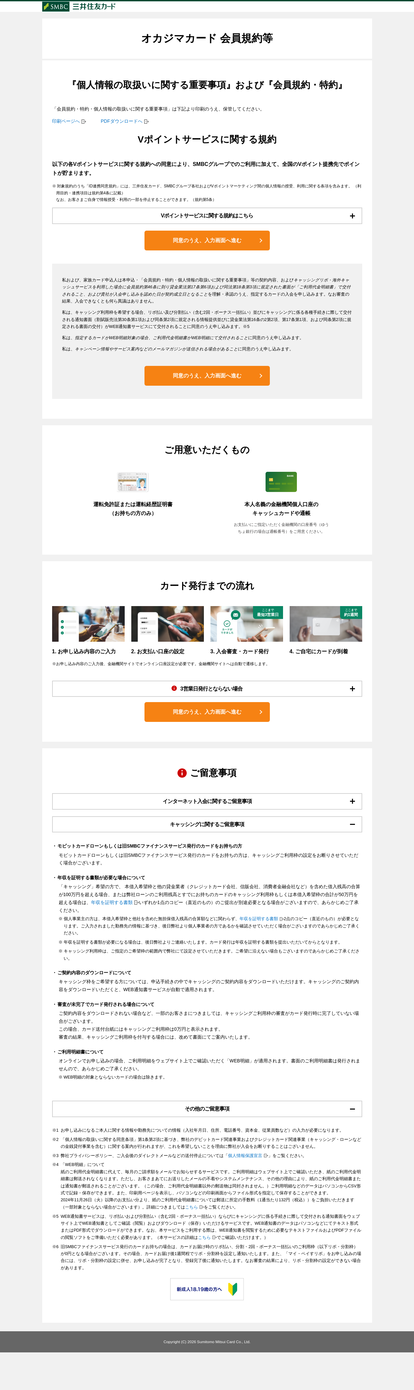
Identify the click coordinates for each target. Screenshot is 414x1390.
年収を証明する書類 (112, 936)
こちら (191, 1245)
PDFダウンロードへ (122, 134)
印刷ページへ (66, 134)
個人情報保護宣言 (245, 1193)
